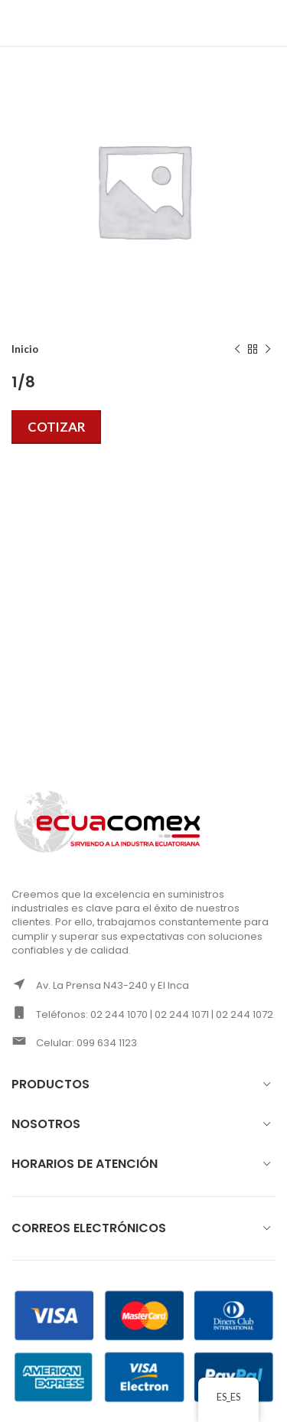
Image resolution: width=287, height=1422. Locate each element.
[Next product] (268, 349)
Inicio (24, 349)
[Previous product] (237, 349)
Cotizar (56, 427)
